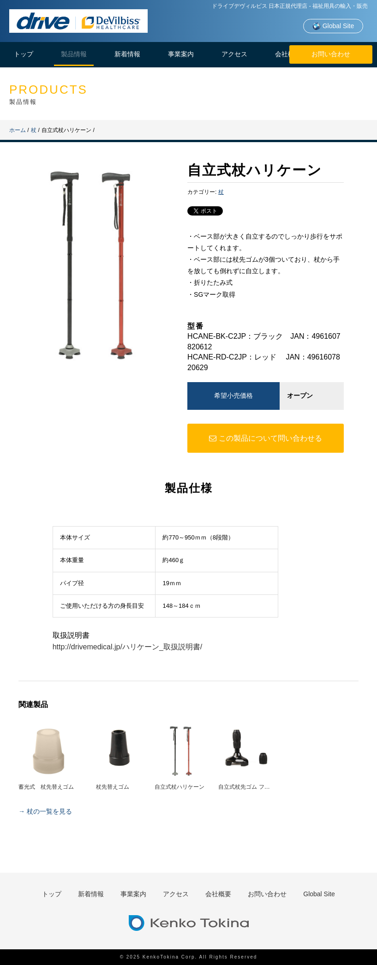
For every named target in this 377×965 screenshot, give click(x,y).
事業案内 (181, 54)
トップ (23, 54)
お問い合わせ (330, 54)
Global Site (333, 26)
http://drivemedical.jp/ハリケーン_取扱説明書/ (128, 647)
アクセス (234, 54)
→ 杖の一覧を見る (45, 811)
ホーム (17, 130)
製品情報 (74, 54)
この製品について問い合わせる (265, 438)
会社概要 (288, 54)
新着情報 (127, 54)
